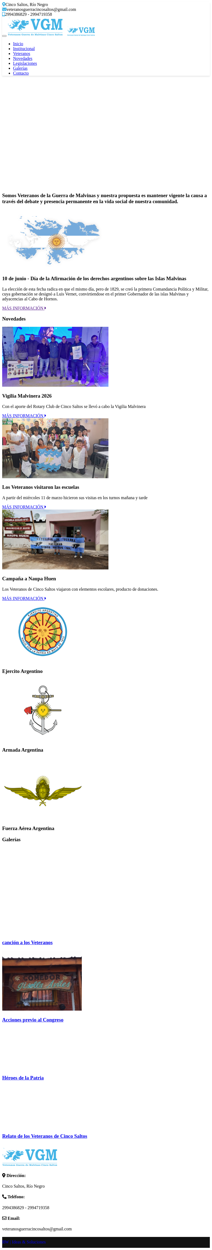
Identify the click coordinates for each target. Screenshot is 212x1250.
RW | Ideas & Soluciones (24, 1242)
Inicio (18, 43)
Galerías (20, 68)
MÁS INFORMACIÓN (24, 308)
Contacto (21, 73)
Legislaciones (25, 63)
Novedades (22, 58)
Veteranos (21, 53)
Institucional (24, 48)
